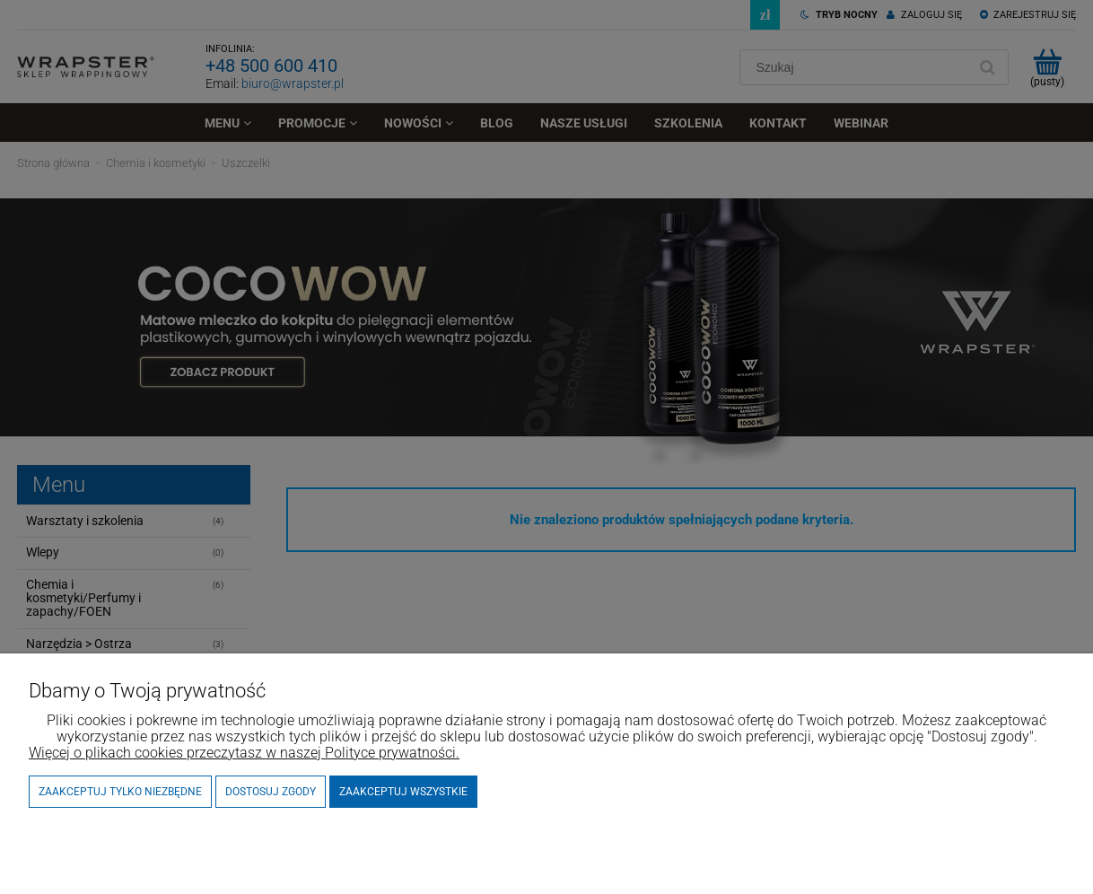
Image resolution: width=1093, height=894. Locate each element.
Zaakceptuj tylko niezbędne (120, 791)
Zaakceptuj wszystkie (403, 791)
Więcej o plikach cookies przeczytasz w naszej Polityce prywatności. (244, 752)
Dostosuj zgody (270, 791)
